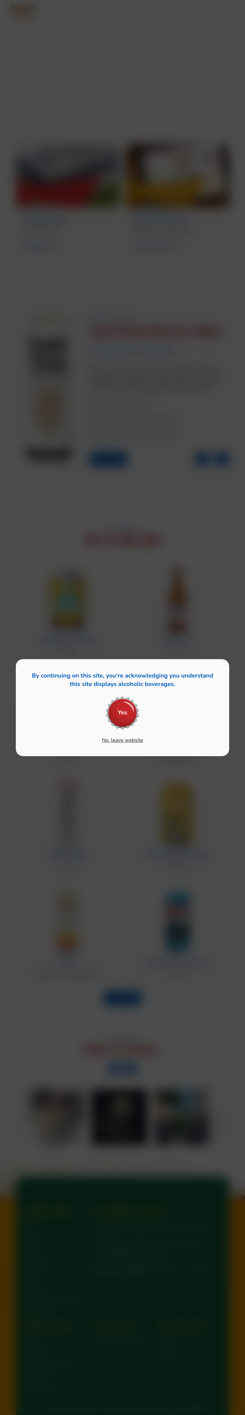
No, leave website (122, 740)
